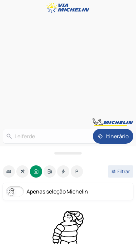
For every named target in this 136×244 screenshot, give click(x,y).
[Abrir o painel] (68, 153)
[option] (9, 171)
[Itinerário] (113, 136)
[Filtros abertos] (120, 171)
